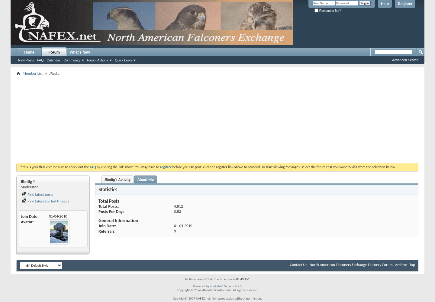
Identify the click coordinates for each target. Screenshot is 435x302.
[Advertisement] (217, 119)
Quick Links (123, 60)
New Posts (26, 60)
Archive (401, 264)
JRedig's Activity (117, 179)
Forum (54, 52)
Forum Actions (97, 60)
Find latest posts (37, 194)
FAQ (40, 60)
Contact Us (298, 264)
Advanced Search (405, 60)
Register (405, 4)
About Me (145, 179)
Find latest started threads (45, 201)
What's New (80, 52)
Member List (33, 73)
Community (71, 60)
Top (412, 264)
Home (29, 52)
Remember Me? (327, 10)
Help (385, 4)
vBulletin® (217, 286)
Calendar (53, 60)
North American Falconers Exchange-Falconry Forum (351, 264)
